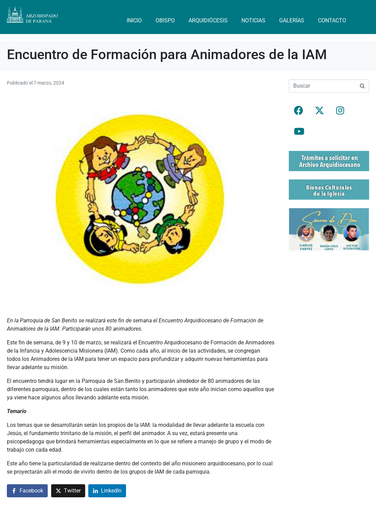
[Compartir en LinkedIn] (107, 491)
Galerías (291, 20)
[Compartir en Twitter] (68, 491)
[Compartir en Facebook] (27, 491)
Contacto (332, 20)
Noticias (253, 20)
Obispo (165, 20)
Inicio (134, 20)
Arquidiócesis (208, 20)
